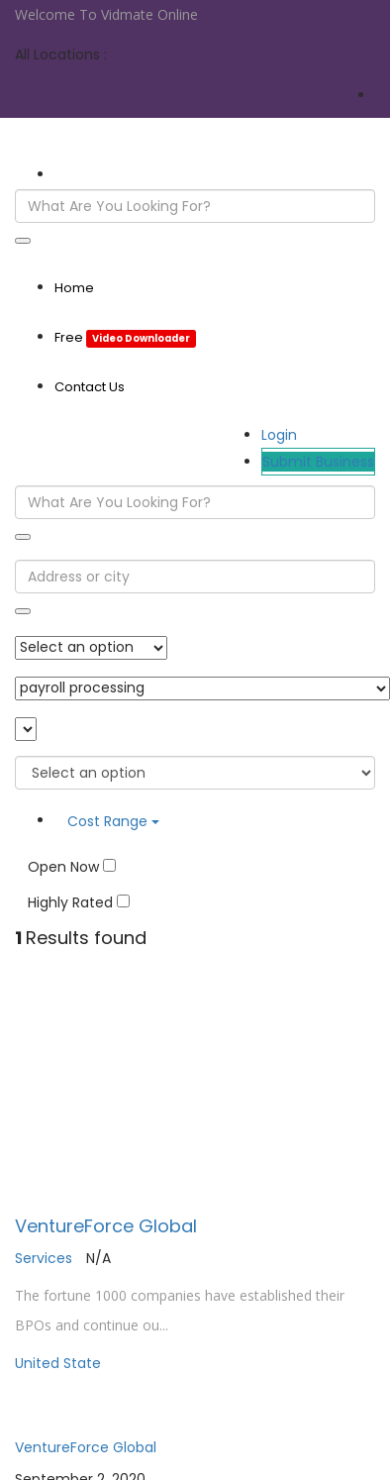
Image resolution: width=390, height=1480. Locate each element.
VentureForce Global (106, 1226)
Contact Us (89, 386)
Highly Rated (79, 902)
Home (74, 287)
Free (125, 337)
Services (43, 1258)
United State (58, 1363)
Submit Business (318, 462)
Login (279, 435)
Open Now (72, 867)
